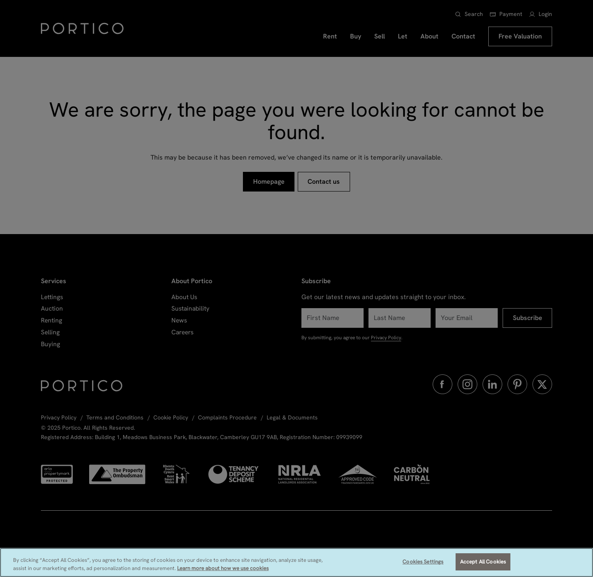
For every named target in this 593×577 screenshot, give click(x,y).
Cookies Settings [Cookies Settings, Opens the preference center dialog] (422, 561)
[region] (296, 562)
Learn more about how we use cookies (223, 568)
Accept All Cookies (483, 561)
